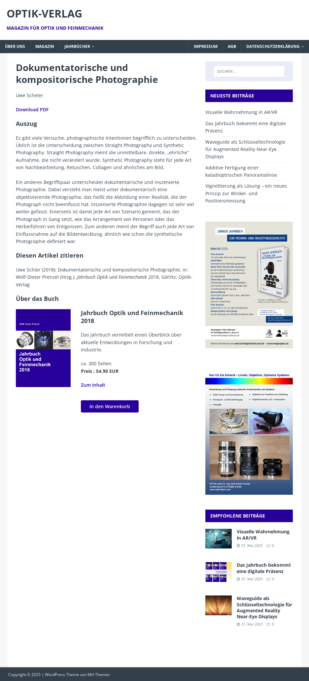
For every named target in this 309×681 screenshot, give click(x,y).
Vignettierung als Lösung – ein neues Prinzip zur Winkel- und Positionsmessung (246, 193)
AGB (232, 46)
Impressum (206, 46)
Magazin (44, 46)
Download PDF (32, 109)
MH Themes (98, 674)
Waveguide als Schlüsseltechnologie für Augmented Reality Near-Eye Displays (245, 149)
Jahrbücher (77, 46)
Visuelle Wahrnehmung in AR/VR (241, 112)
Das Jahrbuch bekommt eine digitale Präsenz (264, 568)
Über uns (15, 46)
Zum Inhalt (93, 385)
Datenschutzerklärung (273, 46)
